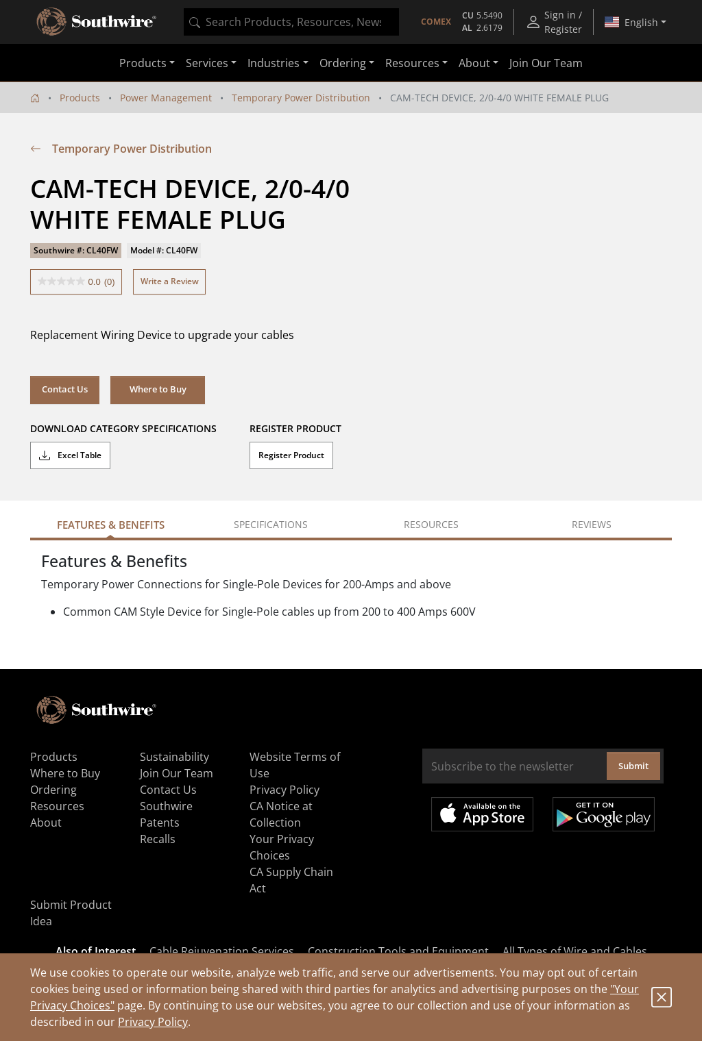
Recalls (158, 838)
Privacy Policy (153, 1021)
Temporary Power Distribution (301, 97)
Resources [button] (412, 63)
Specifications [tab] (271, 524)
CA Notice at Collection (281, 814)
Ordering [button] (342, 63)
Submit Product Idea (71, 913)
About (46, 822)
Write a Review (170, 281)
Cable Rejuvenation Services (221, 951)
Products (80, 97)
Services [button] (207, 63)
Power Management (166, 97)
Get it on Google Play (604, 814)
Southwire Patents (166, 814)
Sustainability (174, 756)
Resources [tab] (431, 524)
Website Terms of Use (295, 765)
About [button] (474, 63)
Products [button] (143, 63)
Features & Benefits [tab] (111, 524)
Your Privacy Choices (282, 847)
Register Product (291, 455)
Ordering (53, 789)
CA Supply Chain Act (291, 880)
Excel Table (70, 455)
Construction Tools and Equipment (398, 951)
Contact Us (65, 389)
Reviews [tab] (592, 524)
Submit (633, 766)
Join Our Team (546, 63)
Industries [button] (273, 63)
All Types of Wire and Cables (575, 951)
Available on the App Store (482, 814)
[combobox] (291, 22)
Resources (57, 806)
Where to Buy (158, 389)
